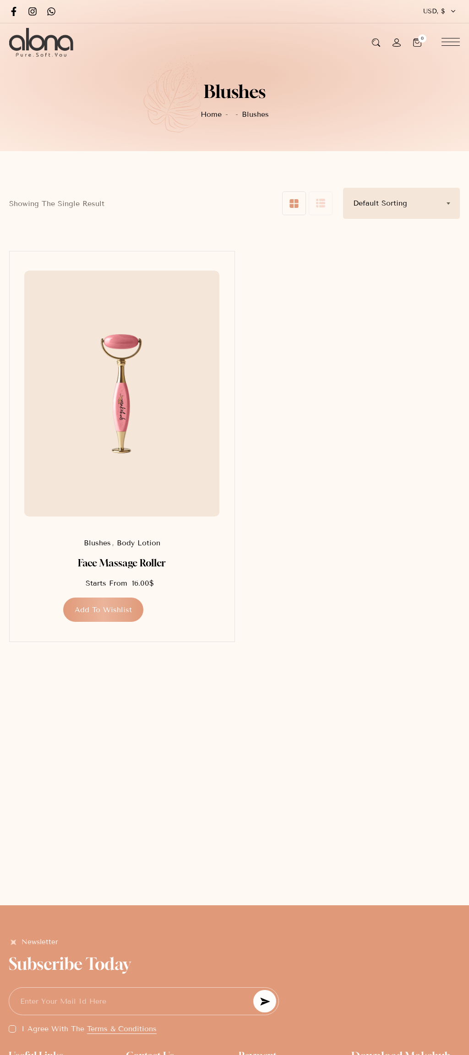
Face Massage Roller (122, 563)
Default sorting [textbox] (380, 203)
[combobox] (401, 203)
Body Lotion (138, 542)
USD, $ (434, 11)
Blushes (97, 542)
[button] (103, 610)
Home (211, 114)
